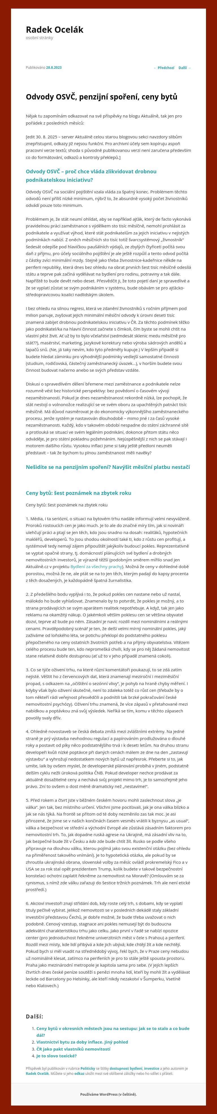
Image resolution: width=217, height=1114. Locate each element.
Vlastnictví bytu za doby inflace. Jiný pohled (82, 1042)
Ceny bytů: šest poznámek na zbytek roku (78, 493)
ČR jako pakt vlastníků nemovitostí (73, 1049)
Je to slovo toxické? (56, 1055)
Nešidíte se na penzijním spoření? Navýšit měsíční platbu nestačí (108, 467)
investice (151, 1068)
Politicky (88, 1068)
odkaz (79, 1073)
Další (185, 67)
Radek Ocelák (54, 29)
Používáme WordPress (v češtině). (108, 1094)
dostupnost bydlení (126, 1068)
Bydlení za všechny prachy (96, 566)
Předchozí (163, 67)
